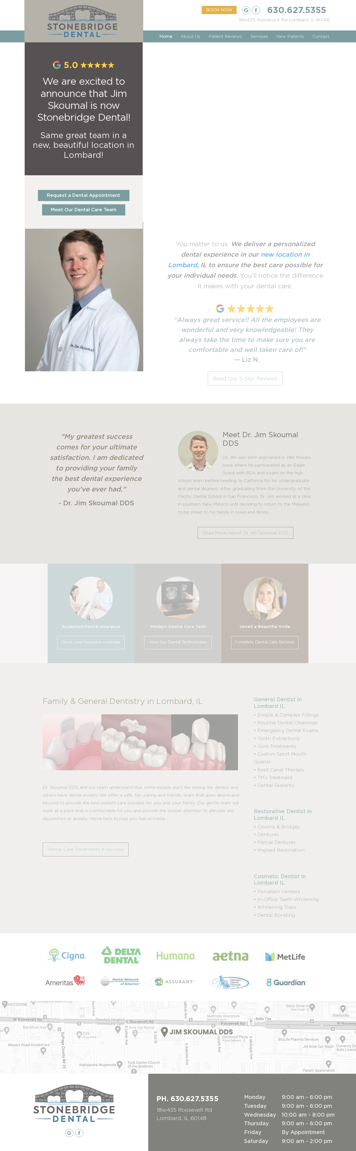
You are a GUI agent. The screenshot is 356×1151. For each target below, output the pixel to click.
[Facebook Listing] (256, 10)
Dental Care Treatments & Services (85, 849)
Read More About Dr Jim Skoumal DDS (245, 533)
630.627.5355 (296, 9)
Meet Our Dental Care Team (83, 210)
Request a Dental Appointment (83, 195)
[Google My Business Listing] (246, 10)
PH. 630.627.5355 (188, 1098)
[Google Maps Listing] (284, 20)
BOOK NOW (219, 10)
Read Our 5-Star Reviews (245, 378)
